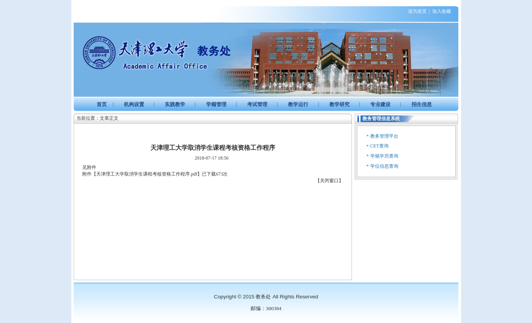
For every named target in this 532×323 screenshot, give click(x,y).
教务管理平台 (384, 136)
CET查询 (379, 146)
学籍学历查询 (384, 156)
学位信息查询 (384, 166)
